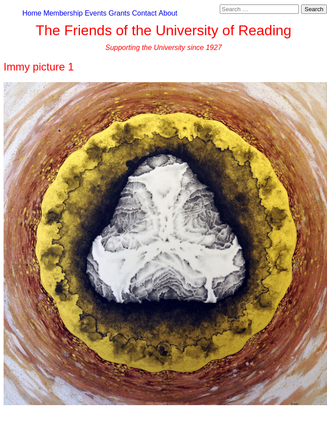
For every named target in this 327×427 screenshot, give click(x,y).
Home (32, 13)
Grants (119, 13)
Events (96, 13)
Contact (144, 13)
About (168, 13)
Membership (63, 13)
